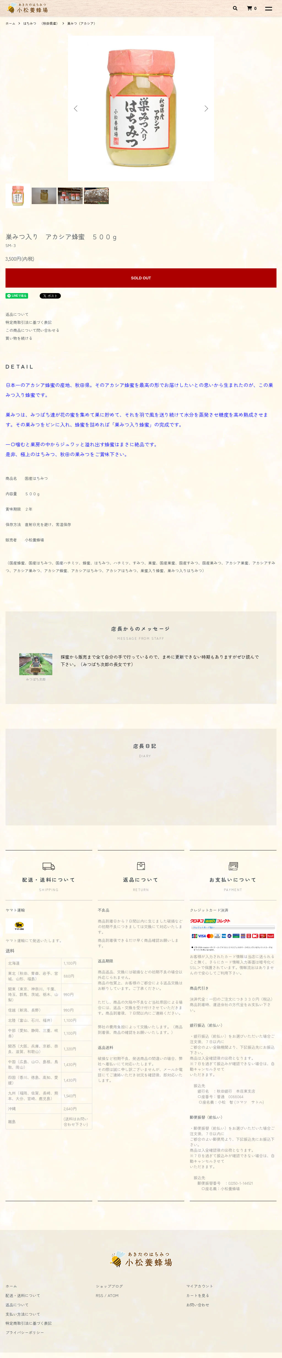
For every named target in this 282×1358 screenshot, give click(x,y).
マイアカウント (199, 1286)
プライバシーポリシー (25, 1332)
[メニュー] (268, 8)
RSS (99, 1295)
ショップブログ (109, 1286)
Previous (76, 108)
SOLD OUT (141, 278)
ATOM (113, 1295)
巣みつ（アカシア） (82, 23)
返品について (17, 314)
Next (206, 108)
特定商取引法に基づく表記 (29, 322)
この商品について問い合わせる (32, 330)
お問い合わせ (197, 1304)
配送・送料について (23, 1295)
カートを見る (197, 1295)
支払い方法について (23, 1314)
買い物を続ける (19, 338)
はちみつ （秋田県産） (41, 23)
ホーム (10, 23)
